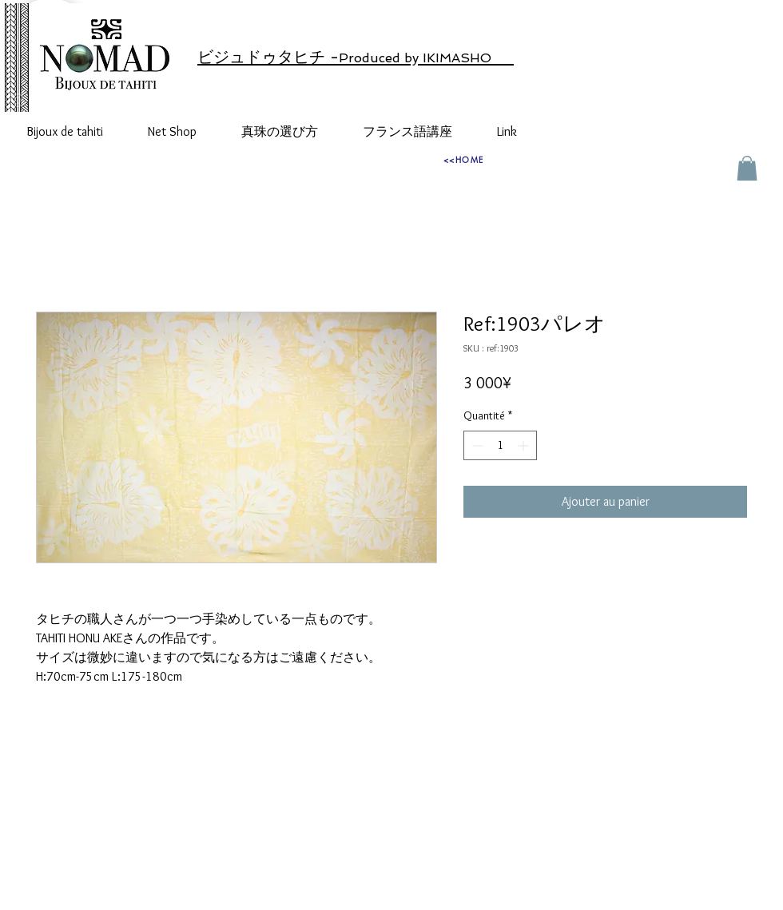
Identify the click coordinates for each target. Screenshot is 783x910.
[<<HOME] (463, 159)
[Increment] (525, 445)
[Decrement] (476, 445)
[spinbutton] (500, 445)
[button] (747, 168)
